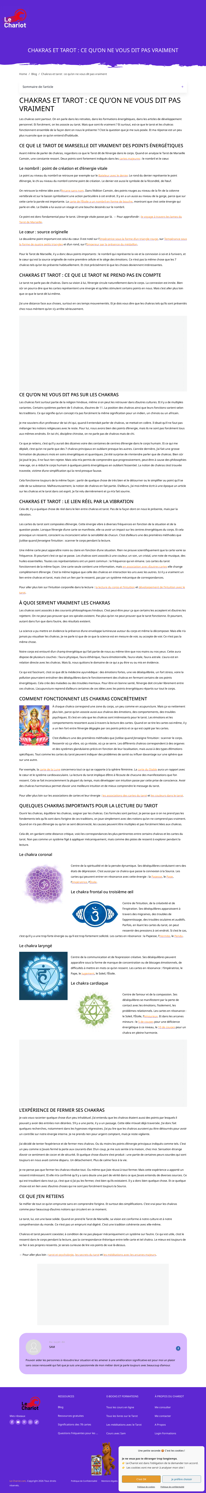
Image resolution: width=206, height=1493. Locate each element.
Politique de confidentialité (172, 1486)
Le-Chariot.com (18, 1480)
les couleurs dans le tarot (167, 795)
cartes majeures (129, 158)
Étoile (93, 882)
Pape (169, 876)
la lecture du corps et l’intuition (115, 587)
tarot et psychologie (61, 1255)
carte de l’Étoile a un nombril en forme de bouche (101, 201)
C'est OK (141, 1479)
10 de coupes (166, 1027)
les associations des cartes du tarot (124, 795)
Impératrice (79, 882)
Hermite (164, 936)
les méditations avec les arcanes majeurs (129, 1255)
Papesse (156, 876)
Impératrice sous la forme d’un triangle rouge (129, 239)
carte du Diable (147, 769)
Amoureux (151, 1016)
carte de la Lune (50, 769)
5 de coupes (146, 1022)
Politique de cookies (146, 1486)
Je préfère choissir (181, 1479)
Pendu (178, 936)
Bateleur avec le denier (113, 175)
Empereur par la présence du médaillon (111, 244)
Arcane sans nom (72, 190)
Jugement (88, 973)
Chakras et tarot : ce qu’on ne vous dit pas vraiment (103, 50)
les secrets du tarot (87, 1255)
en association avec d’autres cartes (145, 566)
